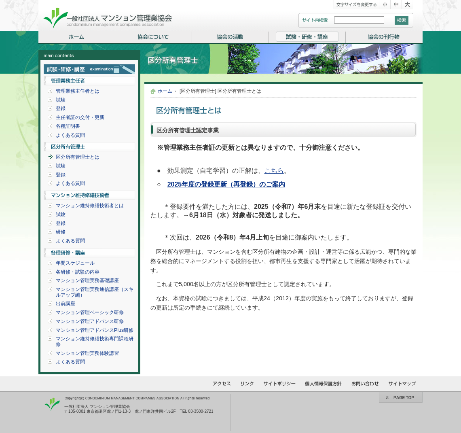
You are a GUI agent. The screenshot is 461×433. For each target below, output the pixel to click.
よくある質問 (70, 135)
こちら (274, 170)
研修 (61, 232)
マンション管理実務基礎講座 (87, 280)
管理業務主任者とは (77, 91)
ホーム (165, 91)
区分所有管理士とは (77, 157)
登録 (61, 108)
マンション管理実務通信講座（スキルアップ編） (94, 292)
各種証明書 (68, 126)
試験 (61, 100)
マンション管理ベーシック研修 (90, 312)
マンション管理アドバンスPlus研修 (94, 330)
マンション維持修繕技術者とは (90, 205)
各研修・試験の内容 (77, 272)
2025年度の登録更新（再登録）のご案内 (226, 184)
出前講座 (65, 303)
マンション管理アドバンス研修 (90, 321)
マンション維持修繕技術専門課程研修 (94, 341)
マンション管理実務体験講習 (87, 353)
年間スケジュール (75, 263)
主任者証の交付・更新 (80, 117)
